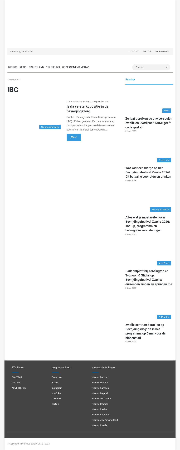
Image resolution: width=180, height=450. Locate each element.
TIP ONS (147, 51)
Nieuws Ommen (100, 403)
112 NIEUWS (53, 67)
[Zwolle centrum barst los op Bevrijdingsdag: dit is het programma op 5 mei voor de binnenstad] (149, 307)
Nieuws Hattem (100, 382)
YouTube (56, 393)
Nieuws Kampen (100, 387)
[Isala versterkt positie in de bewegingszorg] (34, 115)
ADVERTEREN (162, 51)
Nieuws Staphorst (101, 414)
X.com (55, 382)
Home (10, 79)
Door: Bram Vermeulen (78, 101)
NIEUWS (12, 67)
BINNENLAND (36, 67)
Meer (73, 137)
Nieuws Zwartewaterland (105, 419)
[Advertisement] (90, 24)
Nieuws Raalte (99, 409)
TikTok (55, 403)
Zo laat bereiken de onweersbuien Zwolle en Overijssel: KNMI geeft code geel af (148, 123)
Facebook (57, 377)
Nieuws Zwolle (99, 425)
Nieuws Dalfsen (100, 377)
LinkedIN (56, 398)
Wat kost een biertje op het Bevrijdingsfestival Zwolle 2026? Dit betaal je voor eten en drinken (148, 172)
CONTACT (134, 51)
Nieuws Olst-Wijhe (101, 398)
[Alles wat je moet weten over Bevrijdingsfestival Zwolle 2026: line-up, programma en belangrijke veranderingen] (149, 200)
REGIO (23, 67)
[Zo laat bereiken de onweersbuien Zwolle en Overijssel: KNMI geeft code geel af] (149, 101)
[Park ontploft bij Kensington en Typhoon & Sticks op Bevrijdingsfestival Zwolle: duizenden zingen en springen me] (149, 253)
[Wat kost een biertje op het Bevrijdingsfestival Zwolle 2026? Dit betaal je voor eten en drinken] (149, 150)
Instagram (57, 387)
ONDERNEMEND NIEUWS (75, 67)
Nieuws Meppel (100, 393)
